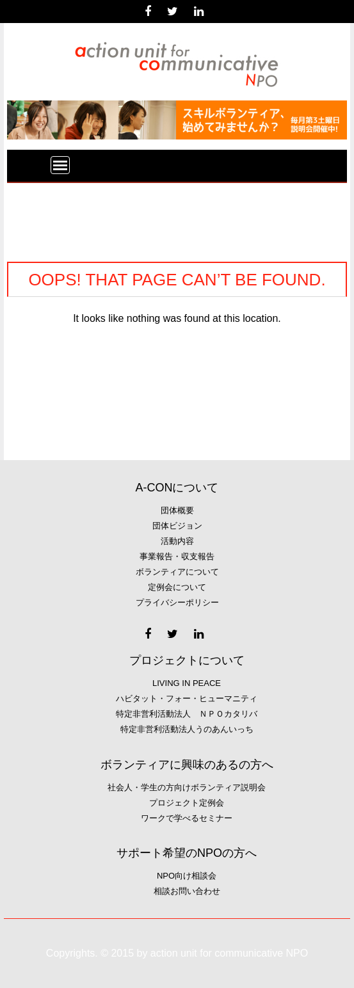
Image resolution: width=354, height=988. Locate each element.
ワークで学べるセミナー (186, 818)
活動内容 (177, 541)
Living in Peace (186, 683)
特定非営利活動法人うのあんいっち (186, 729)
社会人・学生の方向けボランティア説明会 (187, 787)
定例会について (177, 587)
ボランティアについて (177, 572)
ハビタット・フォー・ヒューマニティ (186, 698)
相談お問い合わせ (187, 891)
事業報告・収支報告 (177, 556)
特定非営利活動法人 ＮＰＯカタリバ (186, 714)
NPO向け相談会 (186, 875)
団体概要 (177, 510)
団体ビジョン (177, 525)
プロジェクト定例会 (186, 803)
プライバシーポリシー (177, 602)
